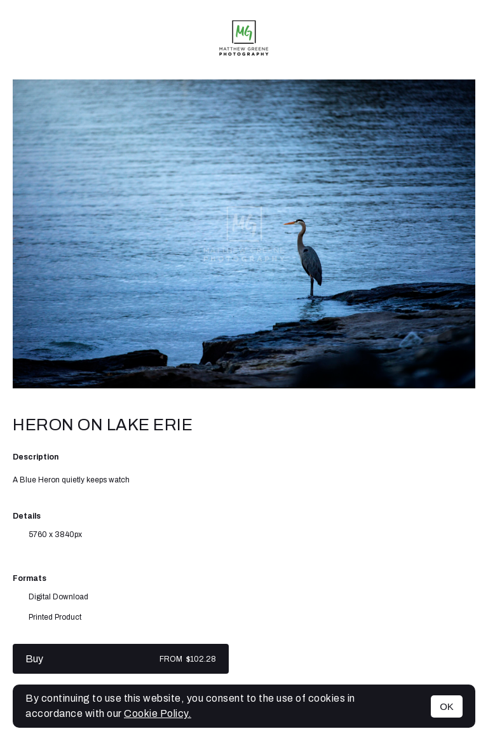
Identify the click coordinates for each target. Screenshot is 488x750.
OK (447, 706)
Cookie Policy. (157, 713)
